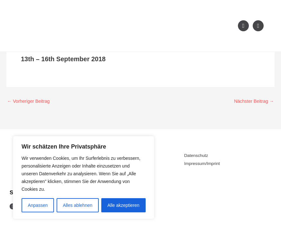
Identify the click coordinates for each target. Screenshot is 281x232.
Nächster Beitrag (253, 101)
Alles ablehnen (77, 205)
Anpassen (38, 205)
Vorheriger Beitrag (29, 101)
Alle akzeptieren (123, 205)
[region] (83, 177)
